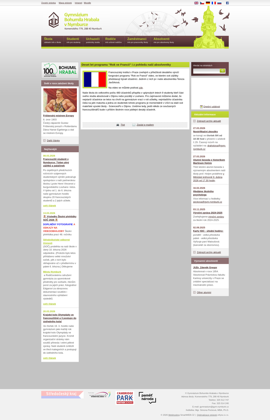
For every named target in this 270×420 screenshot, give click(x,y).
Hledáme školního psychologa (203, 193)
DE (209, 3)
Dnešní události (211, 106)
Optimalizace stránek (207, 415)
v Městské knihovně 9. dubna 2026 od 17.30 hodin (208, 177)
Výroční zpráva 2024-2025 (207, 212)
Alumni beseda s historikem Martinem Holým (209, 161)
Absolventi (164, 40)
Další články (53, 140)
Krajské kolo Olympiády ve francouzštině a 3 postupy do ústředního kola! (59, 318)
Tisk (123, 124)
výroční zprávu (216, 216)
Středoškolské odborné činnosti (56, 241)
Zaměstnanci (137, 40)
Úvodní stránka (48, 3)
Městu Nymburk (52, 271)
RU (220, 3)
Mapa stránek (65, 3)
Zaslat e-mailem (145, 124)
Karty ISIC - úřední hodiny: (208, 231)
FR (215, 3)
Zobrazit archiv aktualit (209, 121)
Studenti (73, 40)
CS (203, 3)
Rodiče (113, 40)
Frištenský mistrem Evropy (58, 115)
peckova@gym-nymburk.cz (207, 201)
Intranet (78, 3)
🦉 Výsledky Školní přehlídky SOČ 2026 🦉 (59, 218)
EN (197, 3)
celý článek (49, 205)
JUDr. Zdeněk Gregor (205, 267)
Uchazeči (93, 40)
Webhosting (174, 415)
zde (141, 87)
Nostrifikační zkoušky (205, 131)
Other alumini (204, 292)
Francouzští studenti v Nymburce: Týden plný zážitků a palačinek (56, 162)
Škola (52, 40)
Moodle (87, 3)
